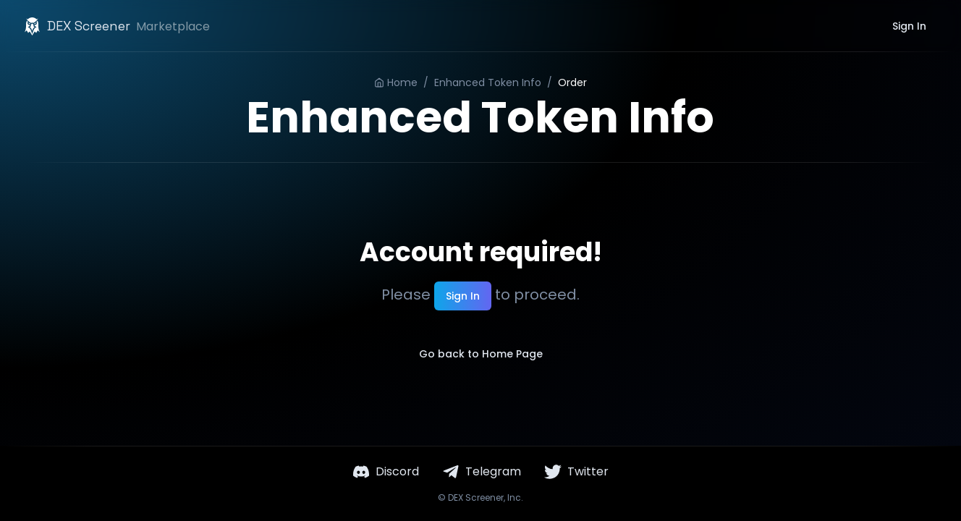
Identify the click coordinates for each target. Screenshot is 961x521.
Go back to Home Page (481, 354)
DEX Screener (476, 497)
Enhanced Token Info (487, 82)
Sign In (909, 26)
